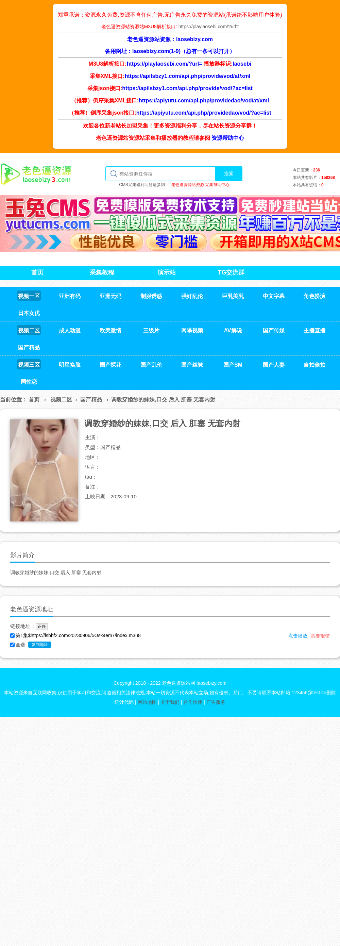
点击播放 (297, 635)
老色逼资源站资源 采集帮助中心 (200, 184)
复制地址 (40, 644)
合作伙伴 (192, 702)
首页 (34, 399)
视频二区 (61, 399)
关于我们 (170, 702)
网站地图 (147, 702)
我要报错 (320, 635)
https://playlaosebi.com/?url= (208, 26)
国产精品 (91, 399)
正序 (42, 626)
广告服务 (215, 702)
